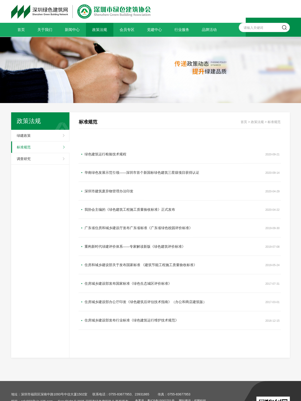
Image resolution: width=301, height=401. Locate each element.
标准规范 (24, 147)
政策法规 (99, 30)
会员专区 (127, 30)
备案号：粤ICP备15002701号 (158, 358)
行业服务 (181, 30)
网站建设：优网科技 (199, 358)
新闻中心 (72, 30)
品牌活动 (209, 30)
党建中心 (154, 30)
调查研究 (24, 159)
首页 (21, 30)
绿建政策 (24, 135)
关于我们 (44, 30)
